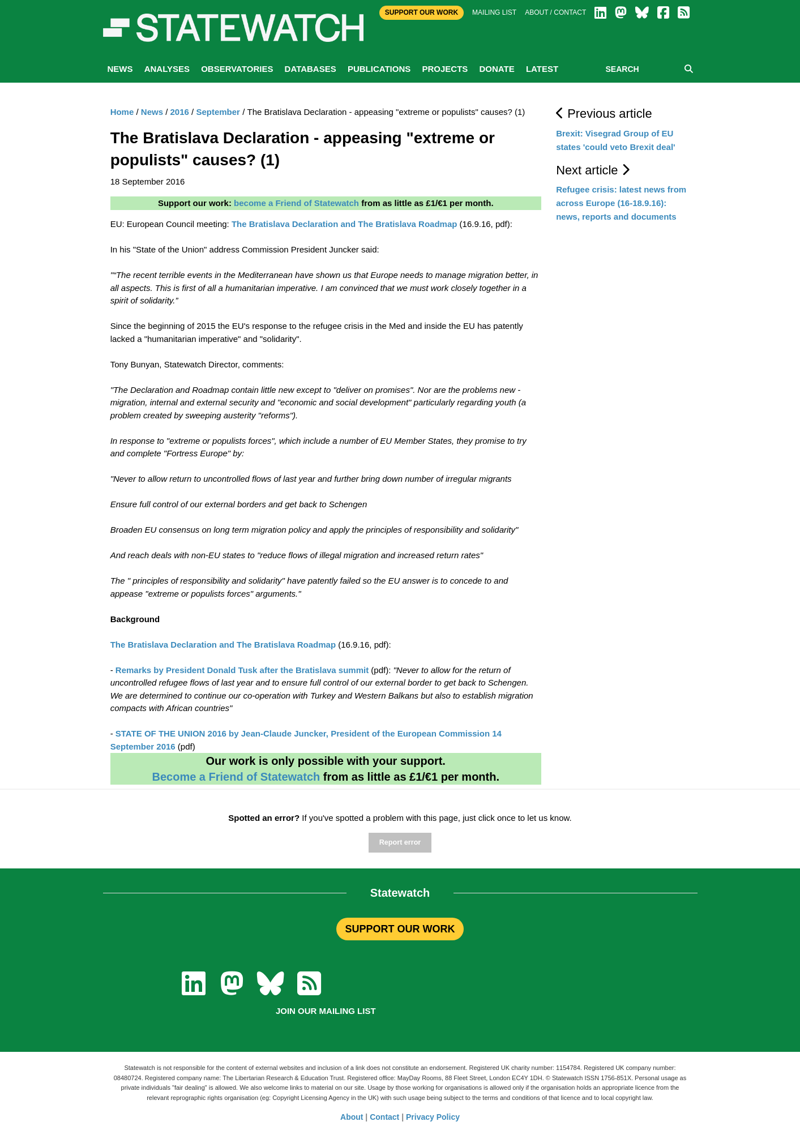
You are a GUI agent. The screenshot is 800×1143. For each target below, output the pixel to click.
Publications (379, 69)
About (351, 1116)
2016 (179, 112)
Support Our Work (421, 12)
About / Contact (555, 12)
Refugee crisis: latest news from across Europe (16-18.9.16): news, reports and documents (621, 203)
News (120, 69)
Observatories (237, 69)
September (218, 112)
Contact (384, 1116)
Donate (496, 69)
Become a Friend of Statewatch (236, 776)
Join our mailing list (326, 1011)
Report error (400, 842)
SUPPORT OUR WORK (399, 929)
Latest (542, 69)
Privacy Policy (433, 1116)
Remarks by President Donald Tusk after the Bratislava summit (242, 670)
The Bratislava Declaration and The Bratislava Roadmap (344, 224)
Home (122, 112)
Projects (445, 69)
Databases (310, 69)
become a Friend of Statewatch (296, 203)
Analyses (167, 69)
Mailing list (494, 12)
